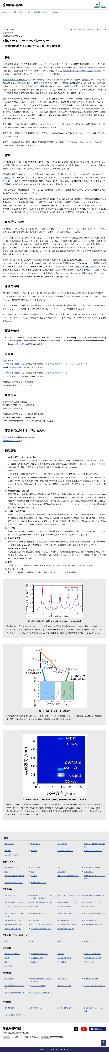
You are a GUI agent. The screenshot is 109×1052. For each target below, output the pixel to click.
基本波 (38, 199)
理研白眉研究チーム (91, 906)
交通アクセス (9, 844)
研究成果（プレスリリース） (20, 12)
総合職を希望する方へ (65, 1008)
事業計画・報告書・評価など (14, 876)
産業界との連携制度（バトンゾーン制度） (42, 980)
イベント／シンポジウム (92, 954)
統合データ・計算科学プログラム (68, 896)
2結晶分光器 (40, 83)
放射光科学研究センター (66, 929)
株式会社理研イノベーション (14, 987)
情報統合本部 (35, 920)
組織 (6, 872)
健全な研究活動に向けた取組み (68, 876)
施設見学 (34, 962)
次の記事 (102, 29)
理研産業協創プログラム (92, 902)
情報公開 (34, 876)
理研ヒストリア (89, 962)
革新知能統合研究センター (13, 920)
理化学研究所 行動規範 (92, 867)
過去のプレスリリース (91, 941)
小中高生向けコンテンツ (92, 958)
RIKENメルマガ (99, 1029)
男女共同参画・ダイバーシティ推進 (94, 877)
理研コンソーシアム (64, 986)
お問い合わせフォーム (12, 408)
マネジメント (88, 872)
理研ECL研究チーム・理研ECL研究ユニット (15, 915)
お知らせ (61, 954)
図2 (77, 232)
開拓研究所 (35, 906)
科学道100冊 (62, 962)
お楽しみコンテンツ (64, 958)
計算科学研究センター (65, 913)
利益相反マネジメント (38, 883)
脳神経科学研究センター (12, 924)
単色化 (7, 178)
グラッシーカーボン (84, 267)
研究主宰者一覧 (9, 895)
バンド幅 (62, 83)
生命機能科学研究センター (93, 920)
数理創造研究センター (38, 913)
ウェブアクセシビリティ (12, 855)
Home (5, 12)
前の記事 (77, 29)
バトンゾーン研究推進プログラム (15, 907)
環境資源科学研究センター (67, 924)
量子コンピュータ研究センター (94, 913)
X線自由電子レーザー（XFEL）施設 (78, 71)
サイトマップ (62, 844)
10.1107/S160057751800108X (29, 344)
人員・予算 (61, 872)
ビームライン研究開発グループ (54, 364)
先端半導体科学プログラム (67, 902)
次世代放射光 (70, 86)
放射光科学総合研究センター (14, 364)
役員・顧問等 (35, 867)
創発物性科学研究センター (93, 924)
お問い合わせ (35, 844)
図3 (97, 270)
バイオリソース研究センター (41, 924)
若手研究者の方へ (37, 1008)
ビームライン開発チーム (77, 364)
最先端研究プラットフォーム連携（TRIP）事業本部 (42, 896)
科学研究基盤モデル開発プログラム (94, 896)
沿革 (59, 867)
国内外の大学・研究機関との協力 (42, 994)
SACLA (97, 71)
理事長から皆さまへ (11, 867)
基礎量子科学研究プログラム (14, 902)
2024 (59, 941)
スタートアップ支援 (38, 986)
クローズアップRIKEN (12, 954)
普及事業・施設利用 (91, 979)
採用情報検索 (9, 1008)
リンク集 (7, 851)
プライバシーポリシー (65, 851)
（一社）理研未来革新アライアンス (94, 987)
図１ (34, 193)
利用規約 (34, 851)
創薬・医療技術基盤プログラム (42, 902)
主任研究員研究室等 (64, 906)
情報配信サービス (37, 958)
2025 (32, 941)
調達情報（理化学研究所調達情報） (94, 845)
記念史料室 (8, 966)
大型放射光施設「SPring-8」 (15, 80)
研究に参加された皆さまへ (13, 883)
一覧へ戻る (90, 29)
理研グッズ (8, 962)
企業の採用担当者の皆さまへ (14, 993)
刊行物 (6, 958)
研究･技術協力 (63, 979)
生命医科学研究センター (66, 920)
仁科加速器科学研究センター (41, 929)
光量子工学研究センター (12, 929)
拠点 (32, 872)
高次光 (48, 314)
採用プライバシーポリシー (93, 851)
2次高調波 (45, 112)
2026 (6, 941)
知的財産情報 (9, 979)
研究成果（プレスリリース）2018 (46, 12)
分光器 (85, 80)
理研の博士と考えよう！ (39, 954)
